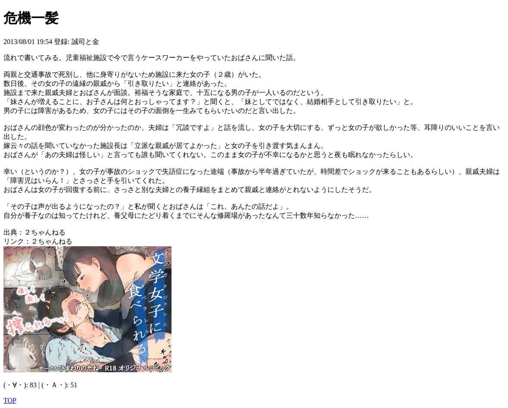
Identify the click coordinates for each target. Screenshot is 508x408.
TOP (9, 400)
